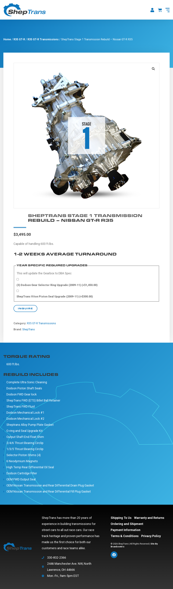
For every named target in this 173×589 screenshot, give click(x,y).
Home (7, 39)
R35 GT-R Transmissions (43, 39)
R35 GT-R (19, 39)
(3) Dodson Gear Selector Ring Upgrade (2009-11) (57, 285)
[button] (153, 69)
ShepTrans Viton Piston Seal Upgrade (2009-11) (55, 296)
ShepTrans (28, 329)
